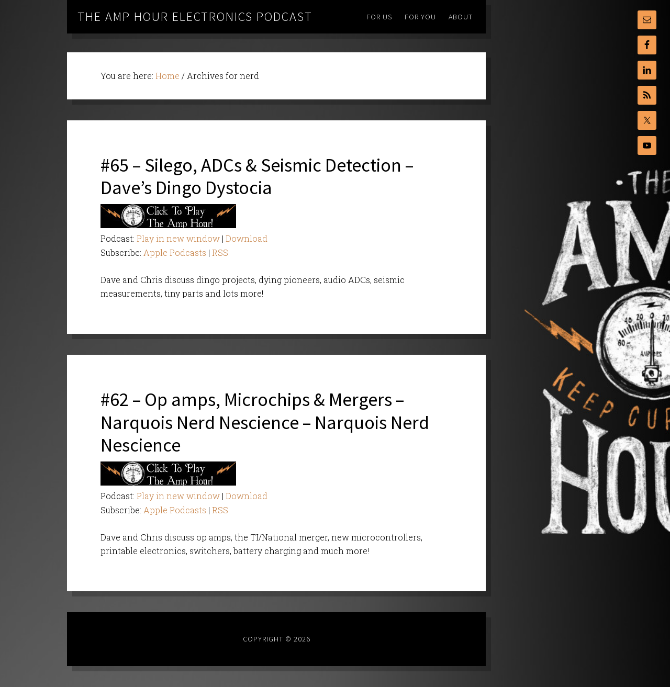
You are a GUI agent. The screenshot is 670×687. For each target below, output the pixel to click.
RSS (220, 252)
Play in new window (178, 238)
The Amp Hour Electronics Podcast (194, 16)
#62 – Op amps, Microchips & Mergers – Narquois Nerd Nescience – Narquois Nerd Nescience (264, 422)
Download (246, 238)
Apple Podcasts (174, 252)
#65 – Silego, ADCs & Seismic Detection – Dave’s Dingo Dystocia (257, 176)
